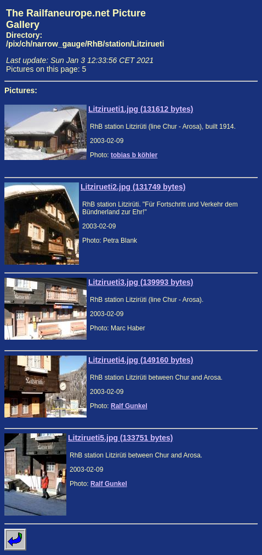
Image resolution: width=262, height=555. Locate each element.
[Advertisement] (213, 40)
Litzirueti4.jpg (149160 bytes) (140, 360)
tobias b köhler (134, 155)
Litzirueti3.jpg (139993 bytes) (140, 282)
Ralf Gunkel (129, 406)
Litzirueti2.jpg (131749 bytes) (133, 186)
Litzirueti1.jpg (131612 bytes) (140, 109)
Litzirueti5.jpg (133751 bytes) (120, 437)
